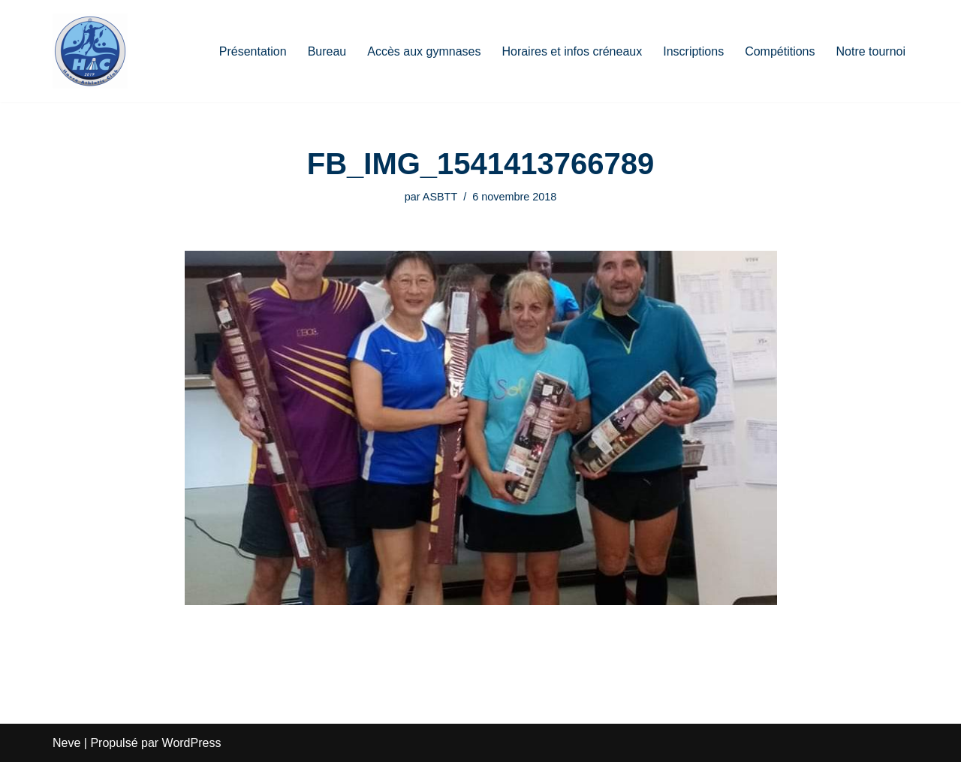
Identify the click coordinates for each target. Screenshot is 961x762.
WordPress (191, 742)
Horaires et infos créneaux (572, 51)
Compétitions (780, 51)
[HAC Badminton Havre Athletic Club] (90, 51)
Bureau (327, 51)
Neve (66, 742)
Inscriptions (693, 51)
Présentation (253, 51)
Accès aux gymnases (423, 51)
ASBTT (440, 197)
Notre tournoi (871, 51)
